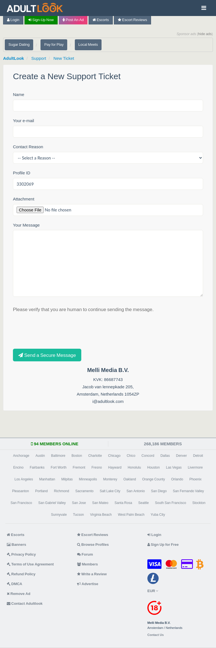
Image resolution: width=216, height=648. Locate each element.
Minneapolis (88, 479)
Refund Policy (21, 574)
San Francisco (21, 503)
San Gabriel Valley (52, 503)
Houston (153, 467)
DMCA (14, 584)
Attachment (23, 199)
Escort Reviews (132, 20)
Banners (16, 544)
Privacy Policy (21, 554)
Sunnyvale (59, 514)
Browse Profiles (93, 544)
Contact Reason (28, 147)
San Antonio (136, 491)
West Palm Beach (131, 514)
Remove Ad (18, 593)
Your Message (26, 225)
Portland (41, 491)
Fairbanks (37, 467)
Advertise (87, 584)
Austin (40, 455)
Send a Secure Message (47, 355)
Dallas (165, 455)
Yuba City (158, 514)
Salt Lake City (110, 491)
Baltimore (58, 455)
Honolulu (134, 467)
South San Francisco (170, 503)
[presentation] (55, 330)
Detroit (198, 455)
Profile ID (21, 173)
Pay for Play (54, 44)
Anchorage (21, 455)
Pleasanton (20, 491)
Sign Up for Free (163, 544)
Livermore (195, 467)
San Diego (159, 491)
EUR (152, 591)
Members (87, 564)
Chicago (114, 455)
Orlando (177, 479)
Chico (131, 455)
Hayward (115, 467)
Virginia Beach (101, 514)
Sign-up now (41, 20)
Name (18, 94)
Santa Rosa (123, 503)
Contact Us (155, 634)
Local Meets (88, 44)
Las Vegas (174, 467)
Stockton (199, 503)
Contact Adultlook (24, 603)
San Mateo (100, 503)
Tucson (78, 514)
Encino (18, 467)
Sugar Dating (19, 44)
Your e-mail (23, 120)
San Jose (79, 503)
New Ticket (63, 58)
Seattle (143, 503)
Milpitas (67, 479)
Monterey (110, 479)
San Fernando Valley (188, 491)
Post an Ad (73, 20)
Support (38, 58)
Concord (147, 455)
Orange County (153, 479)
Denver (181, 455)
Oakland (129, 479)
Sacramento (84, 491)
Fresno (96, 467)
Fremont (79, 467)
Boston (76, 455)
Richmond (61, 491)
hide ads (205, 34)
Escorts (101, 20)
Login (13, 20)
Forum (85, 554)
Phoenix (195, 479)
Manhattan (47, 479)
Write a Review (92, 574)
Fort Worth (58, 467)
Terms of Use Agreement (30, 564)
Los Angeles (23, 479)
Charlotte (95, 455)
